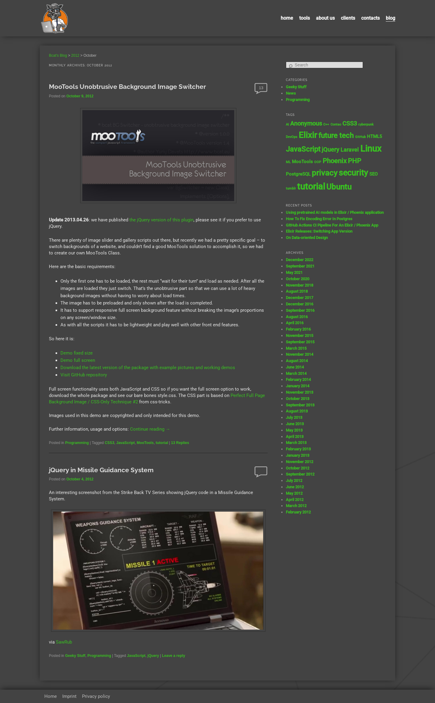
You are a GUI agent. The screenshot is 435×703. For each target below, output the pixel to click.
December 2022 (299, 259)
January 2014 (297, 386)
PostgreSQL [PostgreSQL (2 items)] (298, 174)
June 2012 (295, 487)
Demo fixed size (76, 353)
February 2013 (298, 449)
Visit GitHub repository (83, 375)
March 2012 (296, 505)
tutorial (162, 443)
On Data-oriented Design (307, 237)
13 (261, 88)
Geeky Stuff (75, 656)
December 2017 (299, 297)
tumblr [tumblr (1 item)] (291, 188)
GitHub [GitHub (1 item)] (360, 137)
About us (325, 18)
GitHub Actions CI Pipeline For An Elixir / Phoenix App (332, 225)
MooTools (145, 443)
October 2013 (297, 398)
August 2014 (297, 360)
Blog (390, 18)
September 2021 (300, 266)
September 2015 (300, 342)
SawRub (64, 642)
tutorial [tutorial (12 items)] (311, 186)
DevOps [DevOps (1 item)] (291, 137)
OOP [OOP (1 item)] (317, 162)
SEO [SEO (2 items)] (373, 174)
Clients (348, 18)
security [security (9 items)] (353, 173)
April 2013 (294, 436)
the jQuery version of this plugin (161, 220)
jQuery (153, 656)
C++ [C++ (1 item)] (326, 124)
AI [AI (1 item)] (287, 124)
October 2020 (297, 279)
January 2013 (297, 455)
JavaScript (125, 443)
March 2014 (296, 373)
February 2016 (298, 329)
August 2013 (297, 411)
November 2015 (299, 335)
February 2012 (298, 512)
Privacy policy (96, 696)
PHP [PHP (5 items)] (354, 161)
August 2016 (297, 316)
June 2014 (295, 367)
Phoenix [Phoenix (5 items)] (335, 161)
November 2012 (299, 461)
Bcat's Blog (58, 55)
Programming (77, 443)
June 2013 (295, 424)
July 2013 (294, 417)
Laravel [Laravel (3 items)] (350, 150)
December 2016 (299, 304)
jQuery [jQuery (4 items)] (330, 149)
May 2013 (294, 430)
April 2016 (294, 323)
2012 (75, 55)
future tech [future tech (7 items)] (336, 135)
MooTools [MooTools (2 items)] (302, 161)
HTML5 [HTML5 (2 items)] (374, 136)
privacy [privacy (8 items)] (324, 172)
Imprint (69, 696)
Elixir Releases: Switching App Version (319, 231)
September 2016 (300, 310)
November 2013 (299, 392)
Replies (180, 443)
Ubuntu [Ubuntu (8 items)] (338, 186)
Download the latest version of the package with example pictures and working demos (147, 367)
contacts (370, 18)
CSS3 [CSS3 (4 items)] (349, 123)
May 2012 (294, 493)
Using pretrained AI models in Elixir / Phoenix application (335, 212)
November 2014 (299, 354)
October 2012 (297, 468)
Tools (304, 18)
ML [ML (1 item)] (288, 162)
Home (287, 18)
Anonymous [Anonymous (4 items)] (306, 123)
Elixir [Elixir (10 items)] (308, 135)
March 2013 (296, 442)
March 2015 (296, 348)
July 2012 (294, 480)
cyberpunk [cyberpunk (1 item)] (366, 124)
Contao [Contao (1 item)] (336, 124)
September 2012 (300, 474)
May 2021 (294, 272)
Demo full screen (77, 360)
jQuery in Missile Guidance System (101, 470)
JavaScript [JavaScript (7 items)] (303, 149)
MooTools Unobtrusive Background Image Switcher (127, 86)
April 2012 (294, 499)
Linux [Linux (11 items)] (371, 148)
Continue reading (150, 429)
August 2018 (297, 291)
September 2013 (300, 405)
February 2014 (298, 379)
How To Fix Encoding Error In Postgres (319, 219)
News (291, 93)
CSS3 (109, 443)
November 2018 (299, 285)
